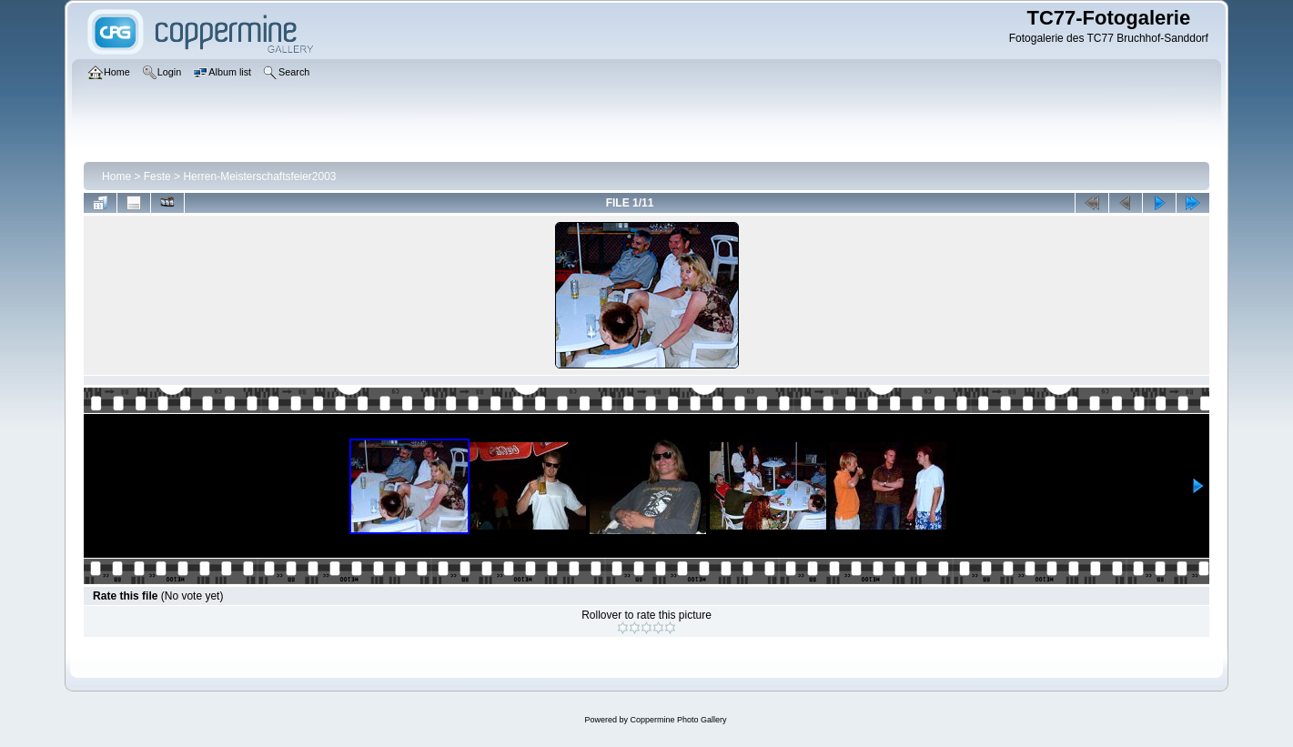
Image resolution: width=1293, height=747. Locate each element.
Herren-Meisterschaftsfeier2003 (259, 176)
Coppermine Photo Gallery (678, 719)
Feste (157, 176)
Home (116, 176)
